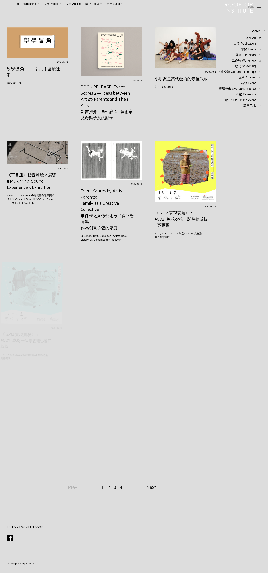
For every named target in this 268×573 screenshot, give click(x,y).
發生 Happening (22, 9)
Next (151, 490)
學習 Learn (248, 55)
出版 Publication (245, 49)
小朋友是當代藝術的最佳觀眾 (181, 81)
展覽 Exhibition (245, 61)
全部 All (250, 44)
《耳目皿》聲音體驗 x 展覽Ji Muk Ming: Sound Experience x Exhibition (32, 184)
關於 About (88, 9)
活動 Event (248, 93)
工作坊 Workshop (244, 66)
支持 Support (110, 9)
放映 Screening (245, 72)
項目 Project (46, 9)
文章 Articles (69, 9)
